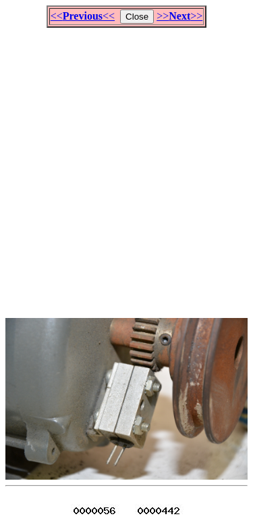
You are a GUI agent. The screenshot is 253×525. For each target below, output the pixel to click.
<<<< (83, 16)
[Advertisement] (126, 167)
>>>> (179, 16)
